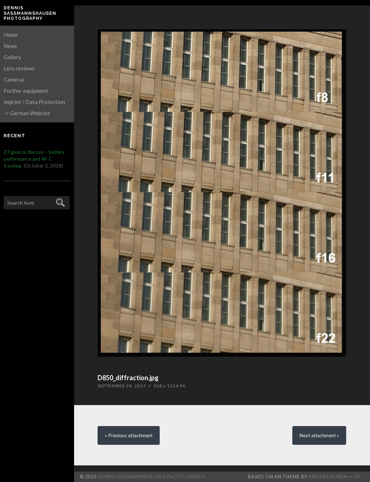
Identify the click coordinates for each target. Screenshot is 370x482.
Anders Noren (328, 476)
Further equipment (26, 90)
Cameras (14, 79)
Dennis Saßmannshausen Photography (30, 13)
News (10, 46)
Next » (319, 435)
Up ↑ (359, 476)
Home (11, 34)
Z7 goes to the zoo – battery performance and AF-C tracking (34, 159)
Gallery (12, 57)
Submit (59, 201)
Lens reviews (19, 68)
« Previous (128, 435)
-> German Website (27, 113)
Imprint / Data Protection (34, 102)
